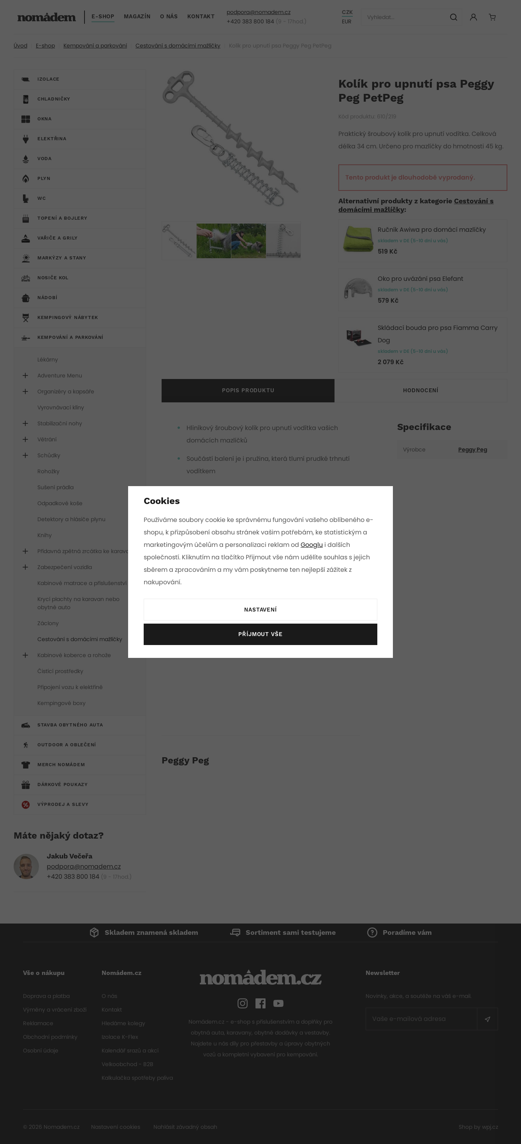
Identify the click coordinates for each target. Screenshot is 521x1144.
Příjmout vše (260, 634)
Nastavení (260, 610)
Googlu (313, 544)
